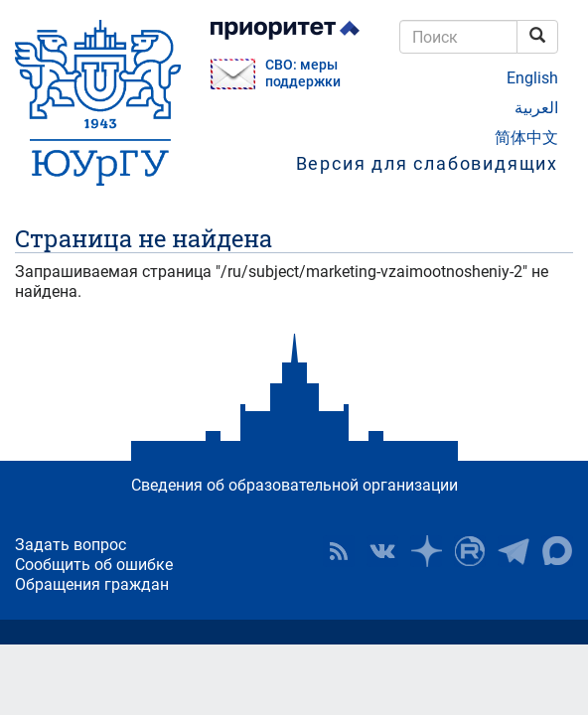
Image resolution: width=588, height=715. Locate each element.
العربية (536, 107)
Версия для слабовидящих (427, 163)
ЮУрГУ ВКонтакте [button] (382, 551)
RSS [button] (339, 551)
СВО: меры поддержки (303, 73)
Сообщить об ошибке (94, 564)
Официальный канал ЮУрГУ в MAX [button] (557, 551)
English (532, 78)
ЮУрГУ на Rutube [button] (470, 551)
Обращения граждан (92, 584)
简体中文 (526, 137)
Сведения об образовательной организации (294, 485)
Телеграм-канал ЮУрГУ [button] (513, 551)
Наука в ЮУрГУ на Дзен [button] (426, 551)
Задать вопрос (70, 544)
